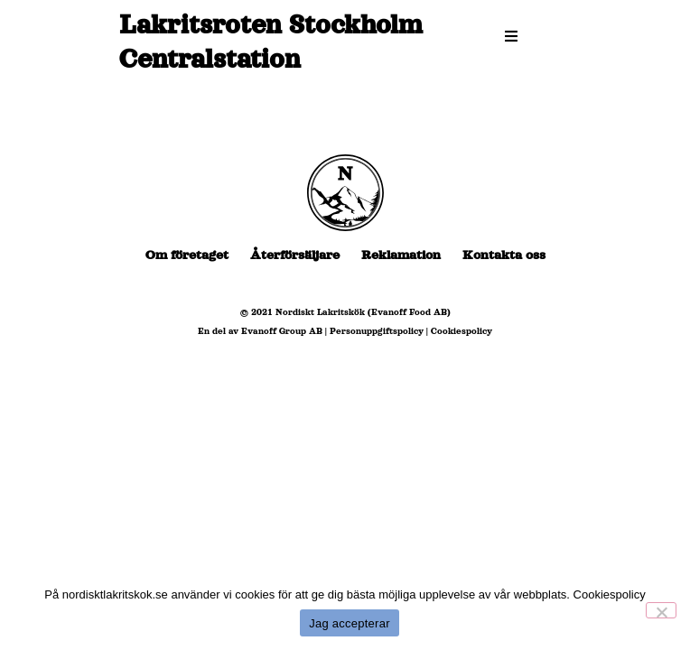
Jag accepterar (349, 623)
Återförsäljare (295, 254)
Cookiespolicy (461, 331)
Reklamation (401, 254)
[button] (511, 36)
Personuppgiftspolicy (377, 331)
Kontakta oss (503, 254)
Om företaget (186, 254)
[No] (661, 610)
